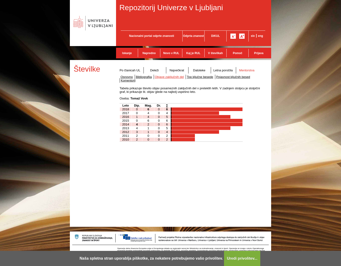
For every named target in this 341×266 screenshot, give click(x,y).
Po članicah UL (130, 70)
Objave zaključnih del (169, 77)
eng (260, 36)
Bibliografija (144, 77)
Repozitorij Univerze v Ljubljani (171, 7)
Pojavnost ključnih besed (233, 77)
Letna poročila (223, 70)
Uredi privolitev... (242, 258)
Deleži (154, 70)
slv (253, 36)
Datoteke (199, 70)
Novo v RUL (171, 53)
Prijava (258, 53)
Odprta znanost (193, 36)
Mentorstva (246, 70)
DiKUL (215, 36)
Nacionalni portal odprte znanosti (151, 36)
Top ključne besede (200, 77)
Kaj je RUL (193, 53)
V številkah (215, 53)
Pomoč (237, 53)
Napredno (149, 53)
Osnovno (127, 77)
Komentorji (128, 80)
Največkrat (177, 70)
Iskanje (127, 53)
